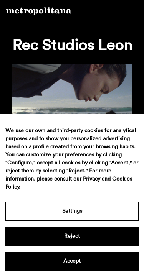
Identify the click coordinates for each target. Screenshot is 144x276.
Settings (72, 211)
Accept (72, 261)
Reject (72, 236)
